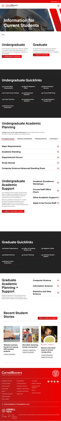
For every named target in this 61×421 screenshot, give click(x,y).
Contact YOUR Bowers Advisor (14, 211)
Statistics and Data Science (42, 292)
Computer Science (42, 280)
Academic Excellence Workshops (43, 182)
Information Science (43, 286)
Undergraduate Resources (12, 56)
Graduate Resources (42, 55)
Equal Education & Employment (14, 416)
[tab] (24, 139)
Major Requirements (11, 146)
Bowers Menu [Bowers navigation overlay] (54, 1)
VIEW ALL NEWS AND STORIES (47, 318)
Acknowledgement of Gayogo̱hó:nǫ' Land (16, 404)
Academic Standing (11, 151)
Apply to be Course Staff (44, 203)
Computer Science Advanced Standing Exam (23, 168)
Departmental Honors (12, 157)
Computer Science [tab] (8, 139)
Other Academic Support (45, 197)
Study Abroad (8, 163)
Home (3, 34)
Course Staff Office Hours (42, 190)
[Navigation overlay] (58, 5)
